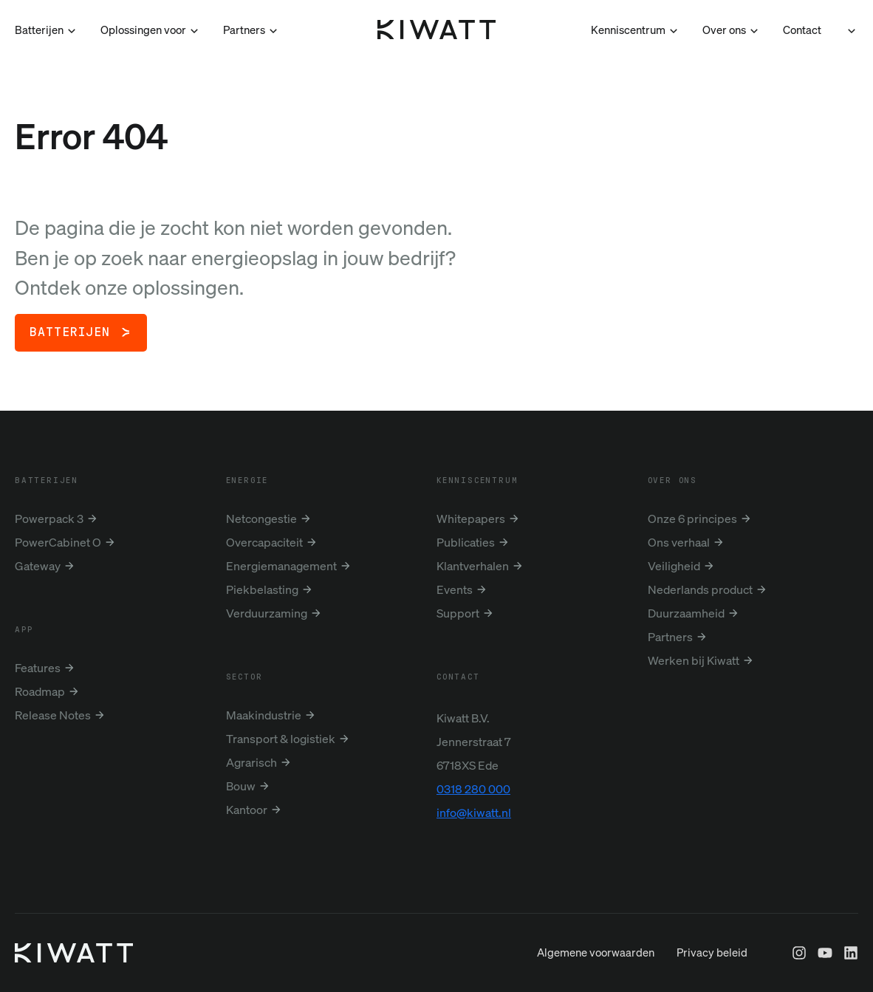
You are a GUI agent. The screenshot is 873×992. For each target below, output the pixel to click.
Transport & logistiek (280, 739)
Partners (670, 637)
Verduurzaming (266, 613)
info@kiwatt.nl (474, 812)
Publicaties (466, 542)
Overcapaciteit (264, 542)
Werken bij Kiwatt (693, 660)
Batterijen (70, 332)
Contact (802, 29)
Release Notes (53, 715)
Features (38, 668)
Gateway (38, 566)
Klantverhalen (473, 566)
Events (455, 589)
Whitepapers (471, 518)
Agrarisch (251, 762)
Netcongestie (261, 518)
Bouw (241, 786)
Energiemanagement (281, 566)
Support (458, 613)
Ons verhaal (679, 542)
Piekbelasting (262, 589)
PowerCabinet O (58, 542)
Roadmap (40, 691)
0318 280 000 (473, 789)
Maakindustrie (263, 715)
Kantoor (246, 809)
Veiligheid (674, 566)
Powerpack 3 (49, 518)
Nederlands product (700, 589)
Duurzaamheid (686, 613)
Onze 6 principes (692, 518)
